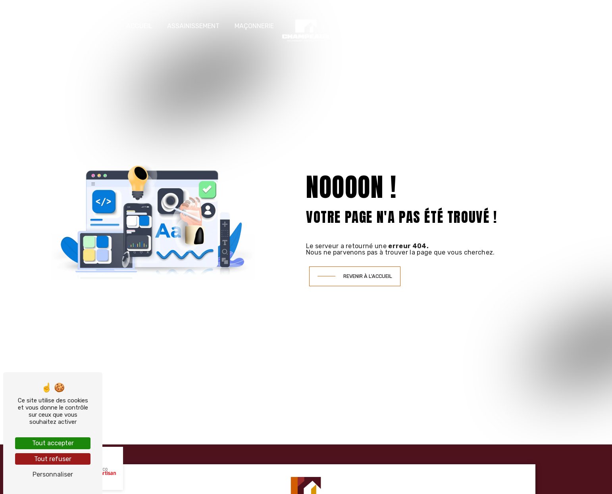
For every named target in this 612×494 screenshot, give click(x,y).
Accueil (139, 26)
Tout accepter (53, 443)
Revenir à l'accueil (367, 276)
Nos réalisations (430, 26)
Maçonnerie (254, 26)
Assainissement (193, 26)
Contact (488, 26)
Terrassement (362, 26)
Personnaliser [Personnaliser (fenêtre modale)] (53, 474)
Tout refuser (52, 459)
